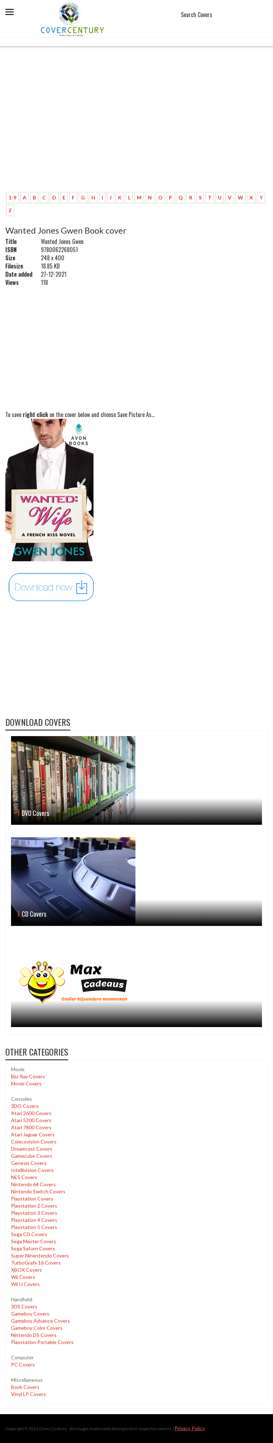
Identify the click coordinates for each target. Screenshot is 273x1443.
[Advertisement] (136, 133)
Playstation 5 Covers (34, 1227)
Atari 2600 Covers (31, 1113)
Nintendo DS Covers (34, 1335)
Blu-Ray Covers (28, 1076)
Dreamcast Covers (31, 1149)
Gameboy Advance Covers (40, 1321)
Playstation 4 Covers (34, 1220)
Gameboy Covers (30, 1314)
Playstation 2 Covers (34, 1206)
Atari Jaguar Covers (33, 1134)
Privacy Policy (190, 1428)
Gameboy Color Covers (37, 1328)
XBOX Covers (26, 1270)
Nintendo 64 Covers (33, 1184)
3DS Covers (24, 1306)
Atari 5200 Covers (31, 1120)
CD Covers (34, 914)
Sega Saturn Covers (33, 1248)
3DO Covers (25, 1106)
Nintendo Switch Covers (38, 1191)
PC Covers (23, 1364)
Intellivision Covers (32, 1170)
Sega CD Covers (29, 1234)
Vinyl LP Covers (28, 1394)
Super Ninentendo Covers (40, 1255)
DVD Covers (35, 813)
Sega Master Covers (33, 1241)
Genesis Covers (29, 1163)
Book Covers (25, 1387)
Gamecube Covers (31, 1156)
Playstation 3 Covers (34, 1213)
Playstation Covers (32, 1198)
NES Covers (24, 1177)
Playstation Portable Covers (42, 1342)
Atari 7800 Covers (31, 1127)
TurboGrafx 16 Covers (36, 1263)
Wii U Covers (25, 1284)
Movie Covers (26, 1083)
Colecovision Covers (34, 1142)
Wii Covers (23, 1277)
